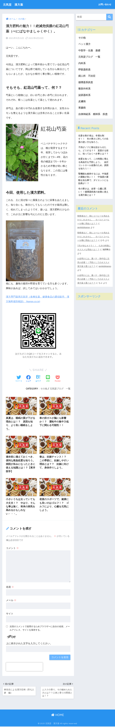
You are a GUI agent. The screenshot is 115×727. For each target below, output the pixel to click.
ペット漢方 (84, 44)
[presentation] (24, 667)
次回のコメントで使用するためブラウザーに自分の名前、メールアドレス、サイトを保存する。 (40, 628)
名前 (10, 587)
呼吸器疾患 (84, 70)
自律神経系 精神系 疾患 (93, 114)
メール (11, 600)
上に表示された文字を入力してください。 (29, 643)
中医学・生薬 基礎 (89, 50)
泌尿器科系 (84, 95)
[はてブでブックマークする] (38, 378)
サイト (9, 614)
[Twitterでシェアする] (18, 378)
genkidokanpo (83, 228)
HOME (57, 715)
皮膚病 (82, 102)
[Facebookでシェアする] (28, 378)
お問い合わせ (104, 4)
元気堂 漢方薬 (15, 4)
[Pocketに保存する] (57, 378)
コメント (12, 548)
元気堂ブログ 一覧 (60, 388)
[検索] (109, 17)
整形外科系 (84, 89)
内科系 (83, 63)
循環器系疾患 (85, 82)
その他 (43, 388)
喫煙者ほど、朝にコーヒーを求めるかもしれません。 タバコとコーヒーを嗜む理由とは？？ (93, 221)
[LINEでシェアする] (48, 379)
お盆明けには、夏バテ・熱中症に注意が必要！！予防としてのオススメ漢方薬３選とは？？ (93, 262)
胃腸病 (82, 108)
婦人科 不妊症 (86, 76)
